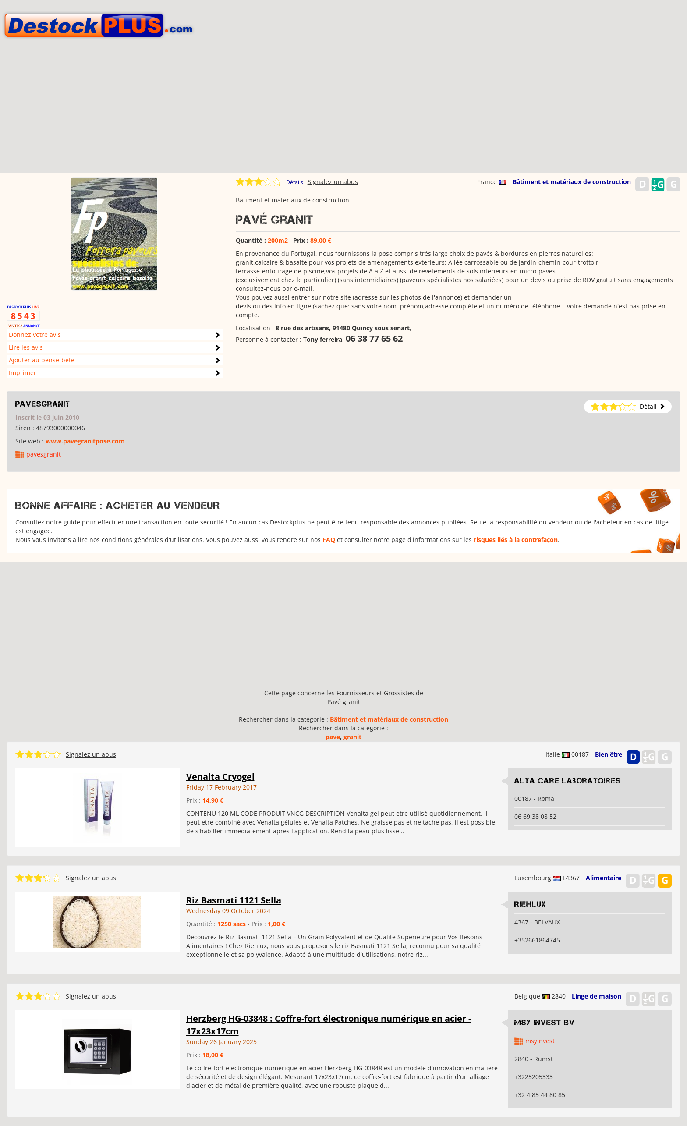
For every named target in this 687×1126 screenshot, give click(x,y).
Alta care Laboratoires (567, 780)
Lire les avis (26, 347)
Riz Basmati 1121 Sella (233, 900)
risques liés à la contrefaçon (516, 539)
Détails (294, 182)
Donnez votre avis (35, 334)
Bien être (608, 754)
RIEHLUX (530, 904)
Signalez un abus (333, 181)
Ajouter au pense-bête (41, 360)
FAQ (328, 539)
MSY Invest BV (544, 1022)
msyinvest (540, 1041)
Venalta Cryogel (220, 777)
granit (352, 737)
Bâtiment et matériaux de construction (572, 181)
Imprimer (22, 372)
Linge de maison (596, 996)
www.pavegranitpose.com (85, 441)
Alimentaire (603, 878)
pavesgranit (42, 404)
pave (333, 737)
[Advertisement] (343, 111)
